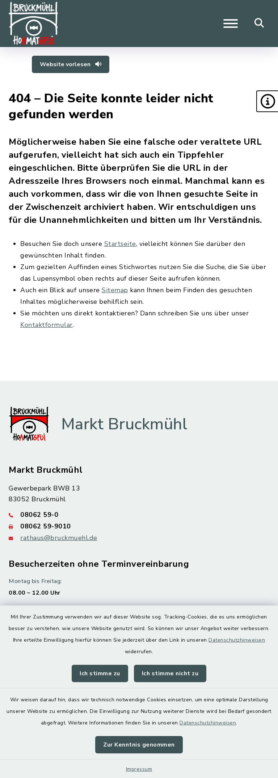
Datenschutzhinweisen (236, 640)
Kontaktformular (46, 324)
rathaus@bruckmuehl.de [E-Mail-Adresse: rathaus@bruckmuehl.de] (58, 537)
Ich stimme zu (100, 673)
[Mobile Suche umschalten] (259, 23)
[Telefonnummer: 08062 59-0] (139, 514)
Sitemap (115, 290)
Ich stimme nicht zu (170, 673)
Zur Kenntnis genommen (139, 745)
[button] (267, 101)
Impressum (139, 769)
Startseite (120, 243)
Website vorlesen (70, 64)
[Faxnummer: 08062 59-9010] (139, 526)
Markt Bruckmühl (124, 424)
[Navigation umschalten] (230, 23)
